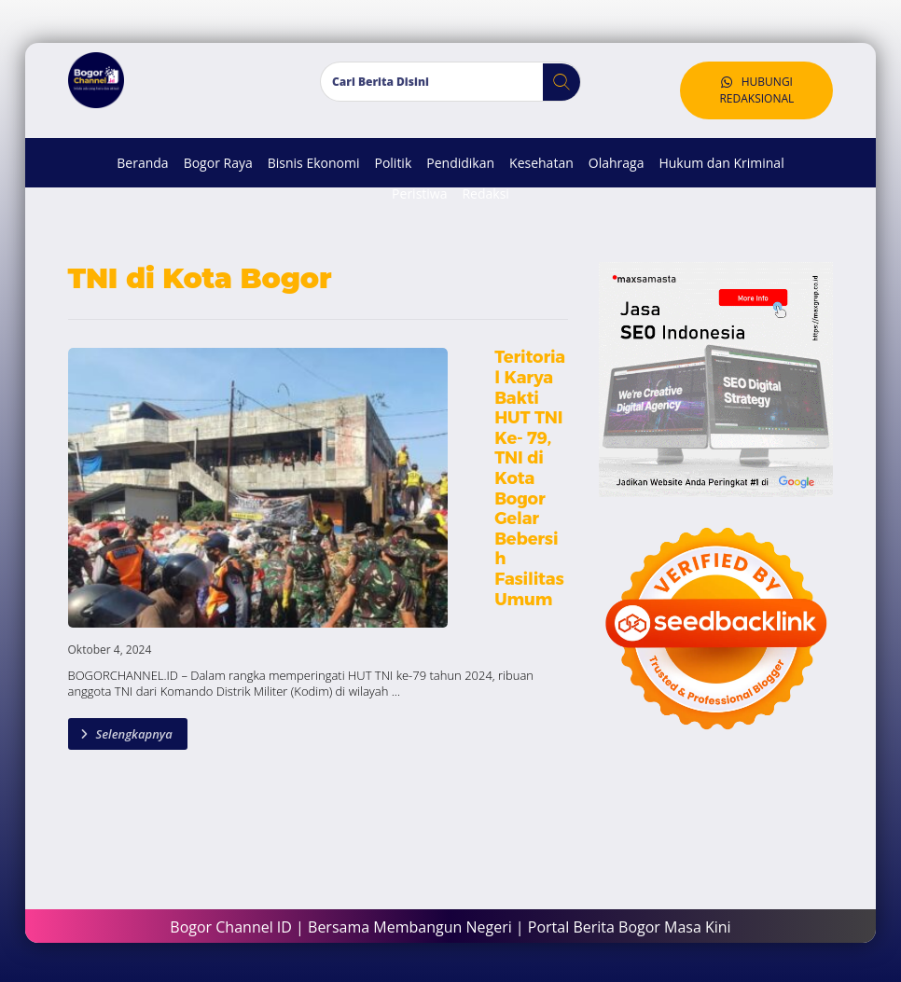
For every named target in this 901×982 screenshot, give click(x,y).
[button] (554, 85)
